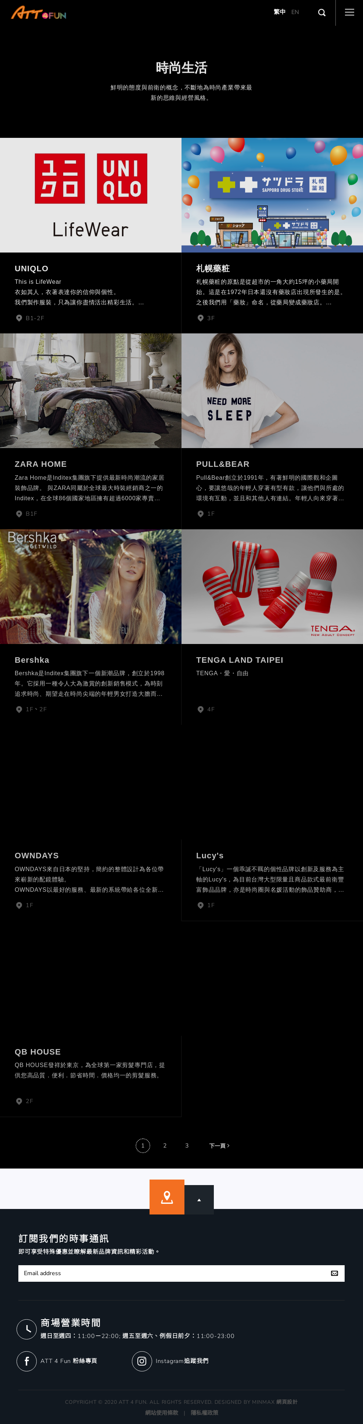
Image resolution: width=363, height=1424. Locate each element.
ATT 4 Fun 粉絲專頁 (68, 1361)
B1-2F (29, 318)
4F (205, 709)
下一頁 (220, 1155)
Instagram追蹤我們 (182, 1361)
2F (24, 1101)
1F (205, 514)
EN (295, 4)
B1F (26, 514)
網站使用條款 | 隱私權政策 (181, 1413)
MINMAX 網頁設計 (275, 1402)
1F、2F (31, 709)
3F (205, 318)
